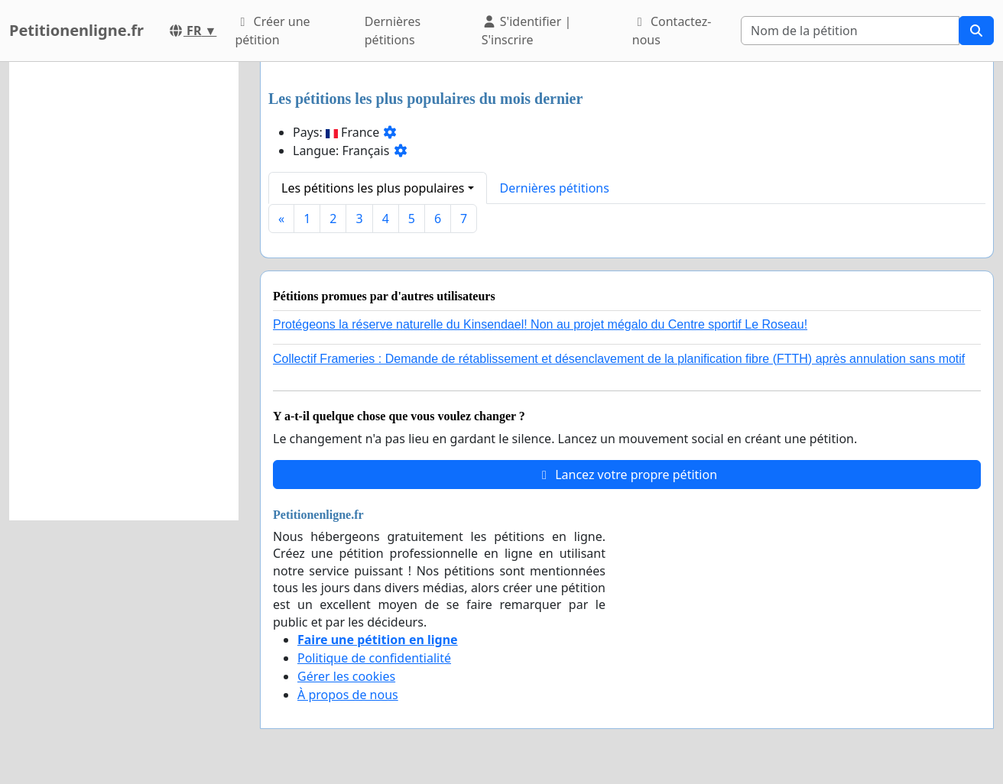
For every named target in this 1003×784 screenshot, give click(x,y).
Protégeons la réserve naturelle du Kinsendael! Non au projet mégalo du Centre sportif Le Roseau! (540, 324)
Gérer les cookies (346, 676)
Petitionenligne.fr (76, 30)
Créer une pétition (272, 30)
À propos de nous (347, 694)
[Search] (850, 30)
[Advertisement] (124, 291)
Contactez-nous (672, 30)
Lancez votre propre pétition (627, 474)
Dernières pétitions (392, 30)
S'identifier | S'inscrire (527, 30)
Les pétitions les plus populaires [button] (372, 188)
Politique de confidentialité (374, 658)
